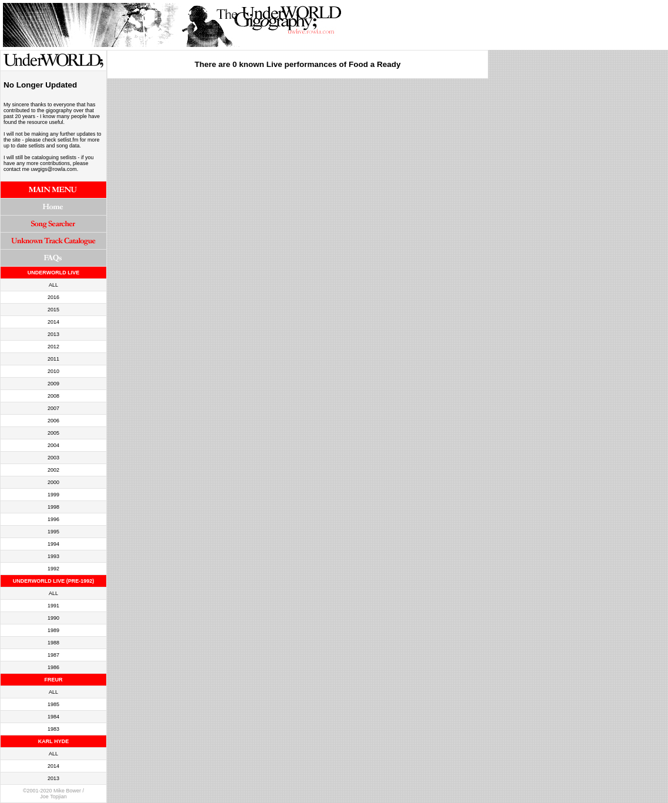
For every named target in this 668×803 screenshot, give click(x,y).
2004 (53, 445)
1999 (53, 495)
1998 (53, 507)
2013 (53, 334)
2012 (53, 347)
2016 (53, 297)
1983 (53, 729)
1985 (53, 704)
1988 (53, 643)
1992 (53, 569)
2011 (53, 359)
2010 (53, 371)
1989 (53, 630)
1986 (53, 667)
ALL (53, 285)
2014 (53, 322)
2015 (53, 310)
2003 (53, 458)
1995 (53, 532)
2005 (53, 433)
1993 (53, 556)
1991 (53, 606)
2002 (53, 470)
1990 (53, 618)
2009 (53, 384)
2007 (53, 408)
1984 (53, 717)
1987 (53, 655)
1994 (53, 544)
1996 (53, 519)
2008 (53, 396)
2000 (53, 482)
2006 (53, 421)
